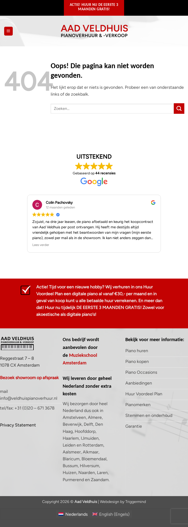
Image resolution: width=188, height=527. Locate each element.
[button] (8, 31)
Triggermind (135, 501)
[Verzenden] (179, 108)
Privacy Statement (18, 424)
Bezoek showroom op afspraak (29, 377)
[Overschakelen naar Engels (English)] (111, 514)
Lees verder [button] (40, 245)
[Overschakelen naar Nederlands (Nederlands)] (73, 514)
